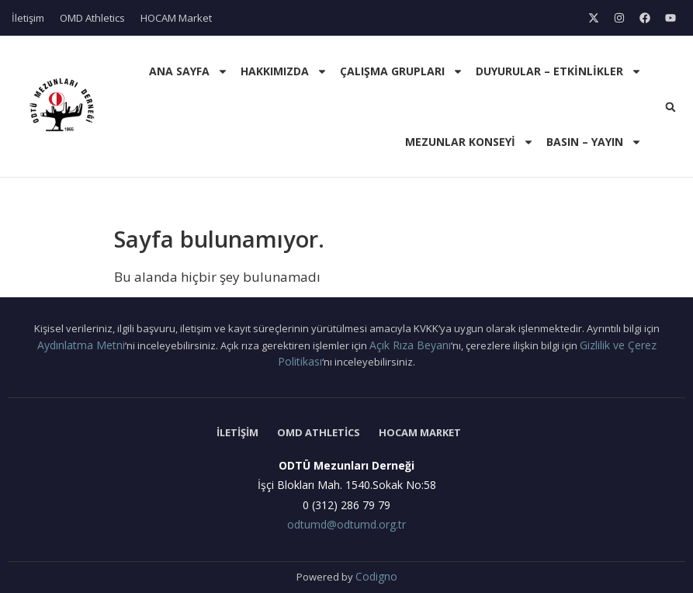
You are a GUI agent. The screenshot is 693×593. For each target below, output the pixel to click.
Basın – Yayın (594, 142)
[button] (670, 107)
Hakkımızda (284, 71)
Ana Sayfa (188, 71)
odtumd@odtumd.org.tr (346, 524)
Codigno (376, 576)
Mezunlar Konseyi (469, 142)
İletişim (28, 18)
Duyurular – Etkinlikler (559, 71)
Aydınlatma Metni (81, 345)
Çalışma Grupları (401, 71)
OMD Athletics (92, 18)
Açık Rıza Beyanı (410, 345)
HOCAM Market (176, 18)
